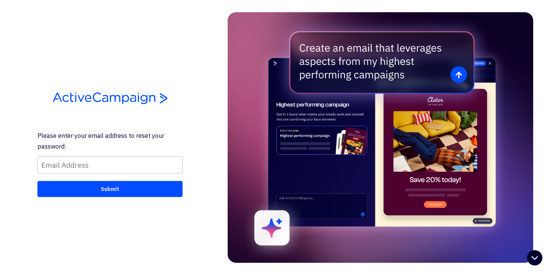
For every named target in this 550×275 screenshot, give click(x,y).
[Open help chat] (534, 258)
